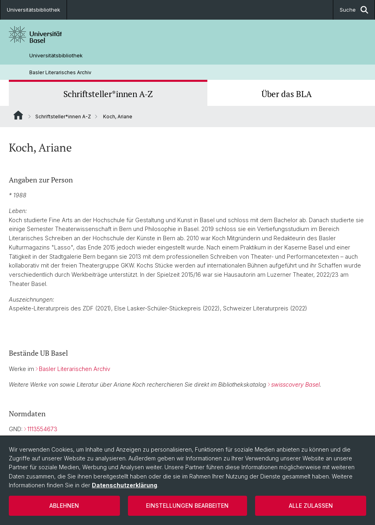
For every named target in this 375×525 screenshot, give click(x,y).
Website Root (18, 115)
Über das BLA (286, 93)
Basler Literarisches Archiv (60, 72)
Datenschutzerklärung (124, 485)
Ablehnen (64, 505)
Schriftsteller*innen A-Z (108, 93)
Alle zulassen (311, 505)
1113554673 (42, 429)
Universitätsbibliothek (33, 9)
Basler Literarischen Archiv (74, 368)
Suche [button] (354, 10)
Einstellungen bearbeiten (187, 505)
